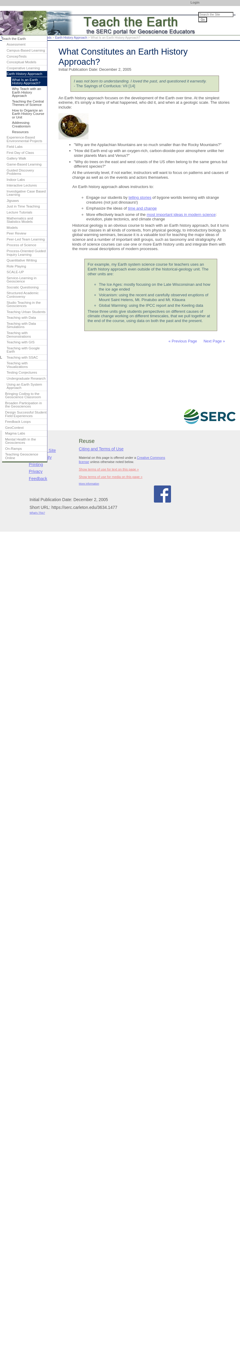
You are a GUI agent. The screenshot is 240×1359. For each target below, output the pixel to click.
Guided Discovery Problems (20, 172)
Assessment (16, 44)
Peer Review (16, 233)
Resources (20, 132)
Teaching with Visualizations (17, 365)
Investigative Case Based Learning (26, 193)
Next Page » (213, 341)
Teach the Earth (14, 38)
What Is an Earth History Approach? (26, 81)
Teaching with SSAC (22, 357)
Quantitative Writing (22, 260)
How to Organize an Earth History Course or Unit (28, 114)
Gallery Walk (16, 158)
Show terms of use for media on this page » (110, 477)
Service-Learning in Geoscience (22, 279)
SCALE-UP (15, 272)
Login (195, 2)
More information (89, 483)
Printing (36, 464)
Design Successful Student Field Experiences (25, 414)
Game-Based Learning (24, 164)
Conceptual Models (21, 62)
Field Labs (14, 146)
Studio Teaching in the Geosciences (24, 304)
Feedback (38, 478)
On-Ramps (13, 448)
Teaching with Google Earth (23, 350)
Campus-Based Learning (26, 50)
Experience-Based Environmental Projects (24, 139)
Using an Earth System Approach (24, 386)
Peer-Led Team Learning (26, 239)
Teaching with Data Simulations (21, 325)
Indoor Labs (16, 179)
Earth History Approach (71, 37)
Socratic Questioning (23, 287)
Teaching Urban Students (26, 312)
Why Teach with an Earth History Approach (26, 92)
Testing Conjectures (22, 372)
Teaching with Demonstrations (19, 334)
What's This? (37, 512)
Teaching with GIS (20, 342)
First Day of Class (20, 152)
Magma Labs (15, 433)
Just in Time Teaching (23, 206)
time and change (142, 208)
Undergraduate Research (26, 378)
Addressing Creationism (21, 124)
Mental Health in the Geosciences (20, 441)
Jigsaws (13, 200)
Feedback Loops (18, 421)
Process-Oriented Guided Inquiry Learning (26, 252)
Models (12, 227)
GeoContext (14, 427)
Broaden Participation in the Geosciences (23, 404)
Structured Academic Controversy (23, 294)
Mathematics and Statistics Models (20, 220)
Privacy (36, 471)
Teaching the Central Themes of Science (28, 103)
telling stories (140, 197)
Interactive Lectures (22, 185)
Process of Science (21, 245)
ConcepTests (17, 56)
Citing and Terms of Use (101, 449)
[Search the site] (215, 14)
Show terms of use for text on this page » (109, 469)
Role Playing (16, 266)
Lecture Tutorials (19, 212)
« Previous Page (182, 341)
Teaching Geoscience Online (21, 456)
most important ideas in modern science (181, 214)
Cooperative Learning (23, 68)
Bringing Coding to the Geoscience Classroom (23, 395)
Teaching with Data (21, 317)
